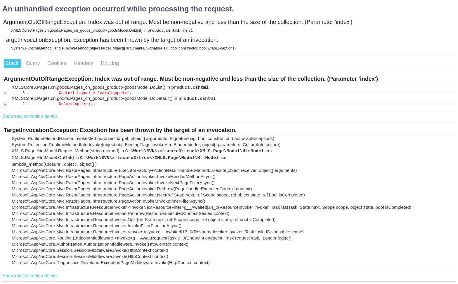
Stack (12, 63)
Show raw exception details (30, 116)
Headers (84, 63)
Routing (110, 63)
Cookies (57, 63)
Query (33, 63)
